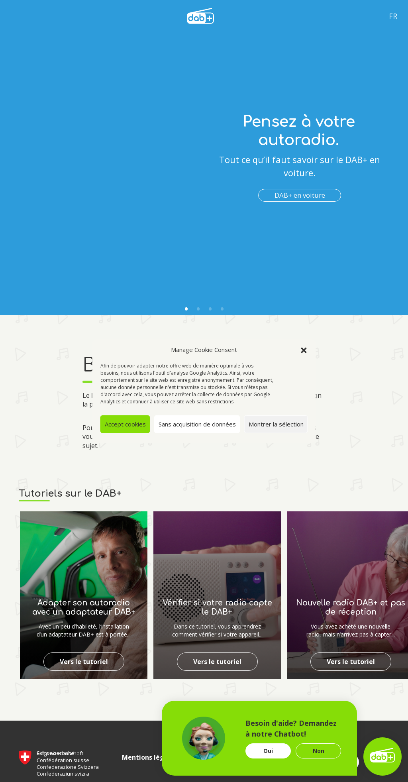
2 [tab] (198, 309)
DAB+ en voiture (300, 195)
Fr (393, 16)
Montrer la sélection (276, 424)
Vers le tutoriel (84, 661)
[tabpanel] (204, 157)
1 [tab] (186, 309)
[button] (304, 350)
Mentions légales (149, 757)
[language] (200, 15)
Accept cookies (125, 424)
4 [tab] (222, 309)
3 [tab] (210, 309)
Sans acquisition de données (197, 424)
